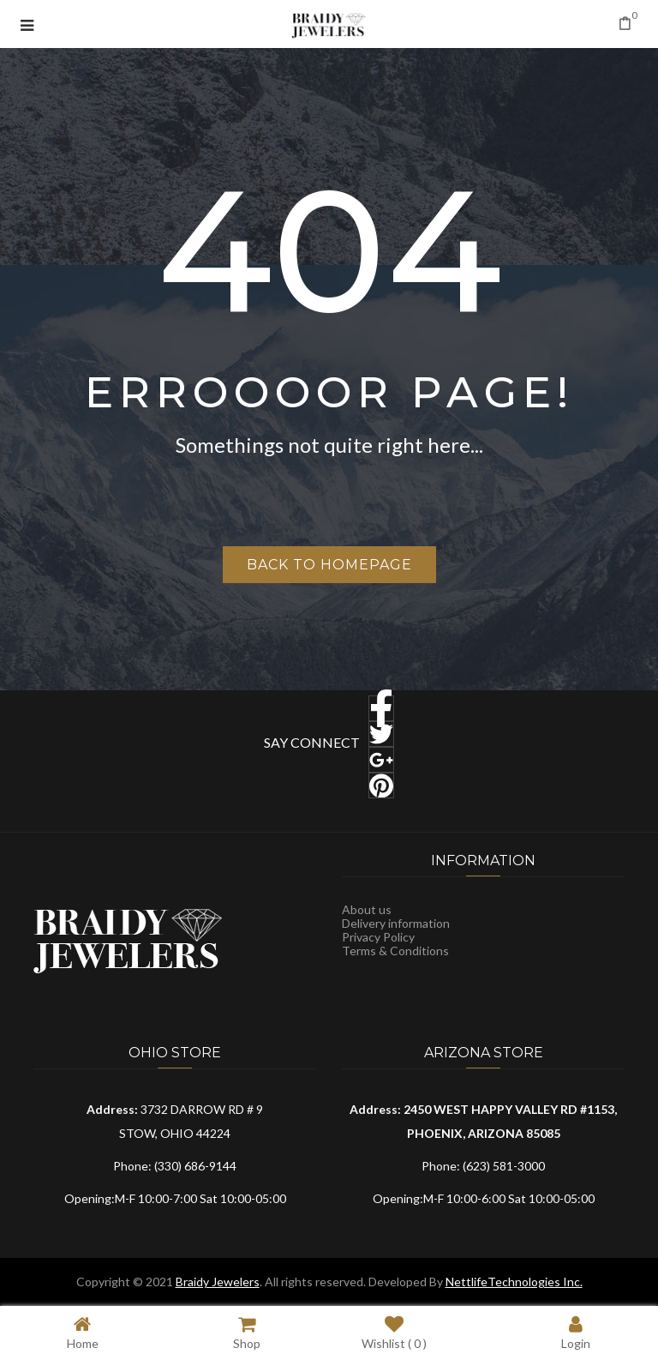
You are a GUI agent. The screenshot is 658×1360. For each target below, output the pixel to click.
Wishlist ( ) (394, 1332)
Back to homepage (329, 565)
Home (83, 1332)
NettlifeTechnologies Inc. (514, 1281)
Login (575, 1332)
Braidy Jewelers (218, 1281)
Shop (246, 1332)
